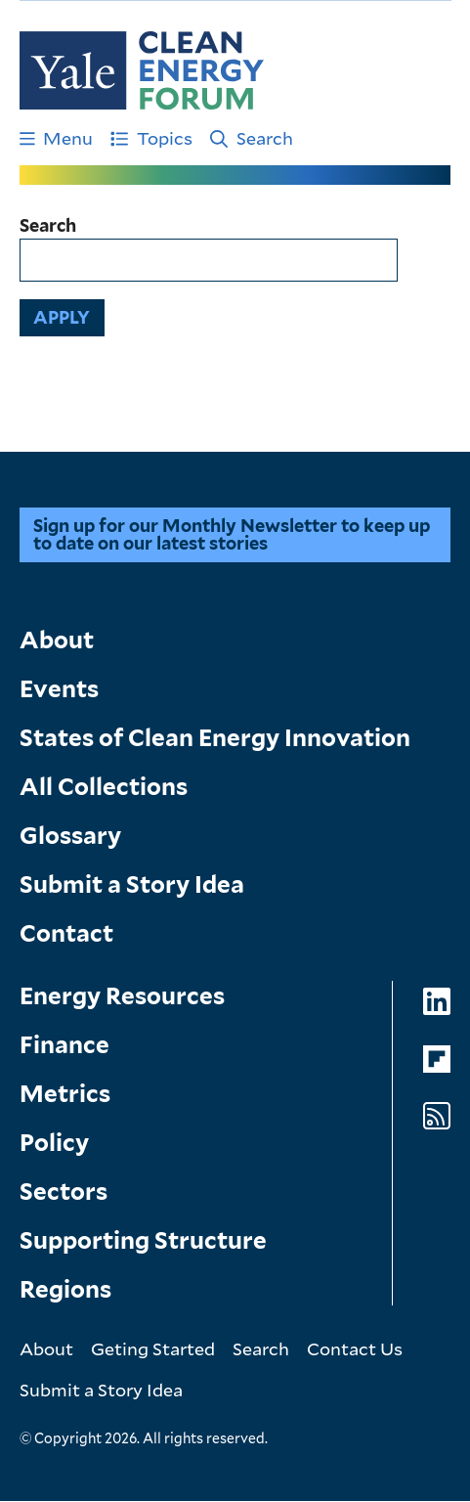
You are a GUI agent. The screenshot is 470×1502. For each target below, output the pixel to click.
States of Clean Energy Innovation (215, 738)
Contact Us (355, 1348)
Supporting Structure (143, 1240)
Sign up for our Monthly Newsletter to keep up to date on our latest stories (231, 534)
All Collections (104, 787)
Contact (66, 933)
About (57, 640)
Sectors (63, 1191)
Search (251, 138)
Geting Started (153, 1348)
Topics (151, 138)
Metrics (65, 1094)
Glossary (70, 835)
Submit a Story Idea (132, 884)
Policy (54, 1142)
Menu (57, 138)
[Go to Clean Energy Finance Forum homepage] (142, 70)
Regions (65, 1289)
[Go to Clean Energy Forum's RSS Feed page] (436, 1116)
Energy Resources (122, 996)
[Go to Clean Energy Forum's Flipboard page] (436, 1059)
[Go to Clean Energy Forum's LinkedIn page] (436, 1002)
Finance (64, 1045)
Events (59, 689)
